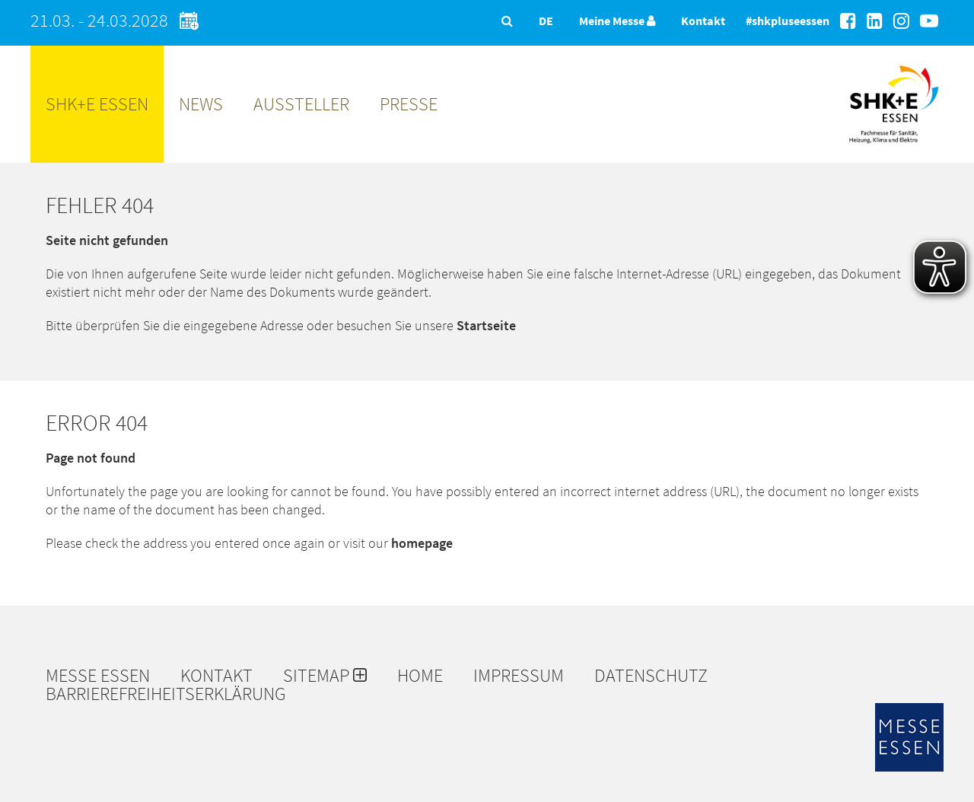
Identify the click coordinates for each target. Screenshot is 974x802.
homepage (422, 543)
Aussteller (301, 104)
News (201, 104)
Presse (409, 104)
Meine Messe (617, 20)
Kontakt (703, 20)
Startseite (486, 325)
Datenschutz (651, 676)
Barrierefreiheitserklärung (166, 694)
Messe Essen (98, 676)
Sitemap (325, 676)
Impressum (518, 676)
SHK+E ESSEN (97, 104)
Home (420, 676)
